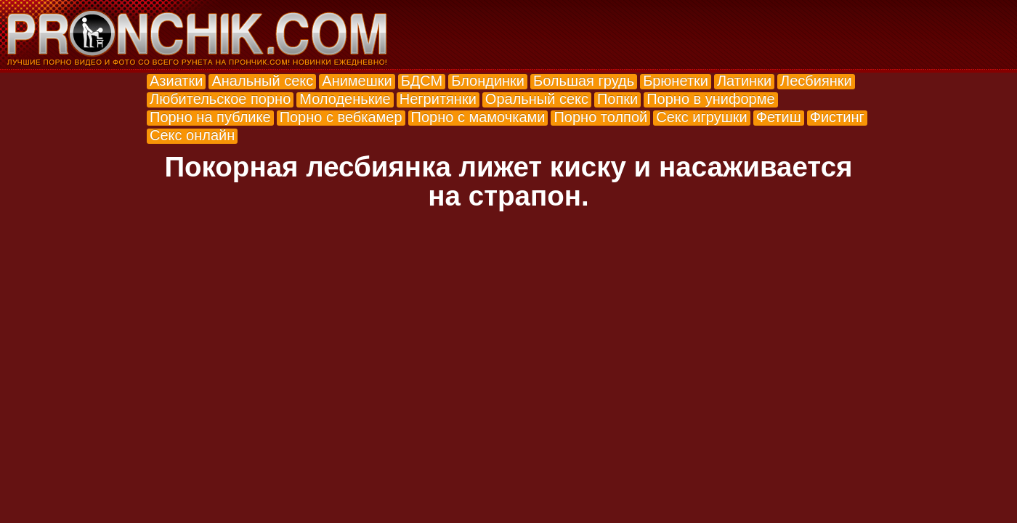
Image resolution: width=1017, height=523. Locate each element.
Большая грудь (583, 81)
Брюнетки (675, 81)
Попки (617, 99)
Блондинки (487, 81)
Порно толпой (600, 117)
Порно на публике (210, 117)
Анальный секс (262, 81)
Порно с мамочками (478, 117)
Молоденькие (344, 99)
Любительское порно (220, 99)
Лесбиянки (816, 81)
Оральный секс (536, 99)
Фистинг (837, 117)
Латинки (744, 81)
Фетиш (778, 117)
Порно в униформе (710, 99)
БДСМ (422, 81)
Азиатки (176, 81)
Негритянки (438, 99)
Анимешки (357, 81)
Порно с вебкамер (341, 117)
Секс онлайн (192, 135)
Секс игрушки (701, 117)
